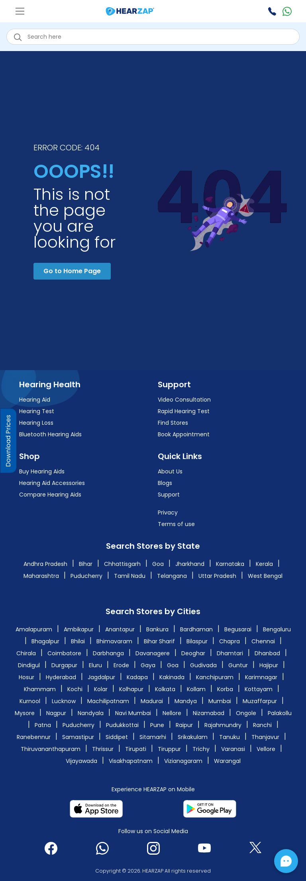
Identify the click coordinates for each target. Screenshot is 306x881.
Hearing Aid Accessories (52, 483)
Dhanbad (267, 653)
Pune (157, 725)
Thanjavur (265, 737)
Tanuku (229, 737)
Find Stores (173, 423)
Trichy (201, 749)
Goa (158, 564)
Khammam (40, 689)
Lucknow (64, 701)
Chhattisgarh (122, 564)
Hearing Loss (36, 423)
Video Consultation (184, 400)
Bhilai (78, 641)
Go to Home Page (72, 271)
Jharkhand (189, 564)
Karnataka (230, 564)
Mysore (25, 713)
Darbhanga (108, 653)
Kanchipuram (214, 677)
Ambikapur (79, 629)
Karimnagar (261, 677)
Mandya (186, 701)
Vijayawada (81, 761)
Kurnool (30, 701)
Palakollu (280, 713)
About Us (170, 471)
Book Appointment (184, 434)
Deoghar (193, 653)
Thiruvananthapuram (50, 749)
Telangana (172, 576)
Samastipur (78, 737)
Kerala (264, 564)
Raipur (184, 725)
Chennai (263, 641)
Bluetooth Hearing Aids (50, 434)
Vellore (266, 749)
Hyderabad (61, 677)
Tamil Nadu (129, 576)
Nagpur (56, 713)
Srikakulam (193, 737)
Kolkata (165, 689)
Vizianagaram (183, 761)
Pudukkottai (122, 725)
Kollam (196, 689)
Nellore (172, 713)
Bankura (157, 629)
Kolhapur (131, 689)
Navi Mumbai (133, 713)
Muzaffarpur (260, 701)
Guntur (238, 665)
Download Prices (8, 440)
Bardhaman (196, 629)
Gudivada (203, 665)
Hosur (26, 677)
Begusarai (237, 629)
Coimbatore (64, 653)
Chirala (26, 653)
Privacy (168, 512)
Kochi (74, 689)
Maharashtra (41, 576)
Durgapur (64, 665)
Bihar (85, 564)
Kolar (101, 689)
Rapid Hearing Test (184, 411)
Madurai (152, 701)
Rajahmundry (222, 725)
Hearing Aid (34, 400)
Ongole (246, 713)
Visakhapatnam (131, 761)
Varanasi (233, 749)
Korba (225, 689)
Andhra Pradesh (45, 564)
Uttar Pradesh (217, 576)
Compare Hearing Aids (50, 495)
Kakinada (171, 677)
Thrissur (103, 749)
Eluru (95, 665)
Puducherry (86, 576)
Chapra (229, 641)
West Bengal (265, 576)
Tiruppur (169, 749)
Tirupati (135, 749)
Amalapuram (34, 629)
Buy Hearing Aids (42, 471)
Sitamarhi (152, 737)
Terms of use (176, 524)
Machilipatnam (108, 701)
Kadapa (137, 677)
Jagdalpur (101, 677)
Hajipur (268, 665)
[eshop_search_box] (153, 37)
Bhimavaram (114, 641)
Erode (121, 665)
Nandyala (91, 713)
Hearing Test (36, 411)
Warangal (227, 761)
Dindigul (29, 665)
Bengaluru (277, 629)
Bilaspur (197, 641)
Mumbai (219, 701)
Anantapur (120, 629)
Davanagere (152, 653)
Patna (43, 725)
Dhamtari (230, 653)
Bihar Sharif (159, 641)
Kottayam (259, 689)
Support (169, 495)
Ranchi (262, 725)
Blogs (165, 483)
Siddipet (117, 737)
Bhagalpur (45, 641)
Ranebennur (34, 737)
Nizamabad (208, 713)
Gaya (148, 665)
